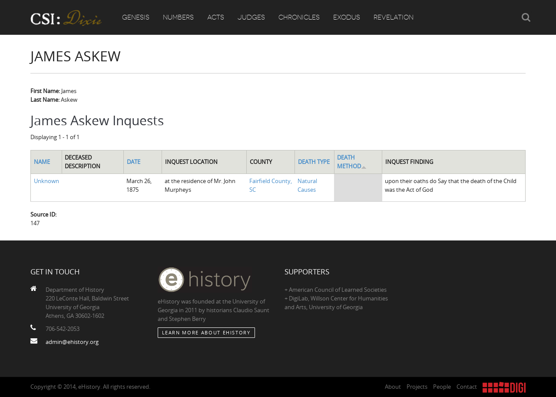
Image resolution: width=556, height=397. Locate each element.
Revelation (394, 17)
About (393, 386)
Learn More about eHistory (206, 332)
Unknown (46, 181)
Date (133, 162)
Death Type (314, 162)
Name (42, 162)
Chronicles (299, 17)
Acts (215, 17)
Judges (251, 17)
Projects (417, 386)
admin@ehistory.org (72, 342)
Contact (467, 386)
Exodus (346, 17)
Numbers (178, 17)
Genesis (135, 17)
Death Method (352, 161)
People (442, 386)
